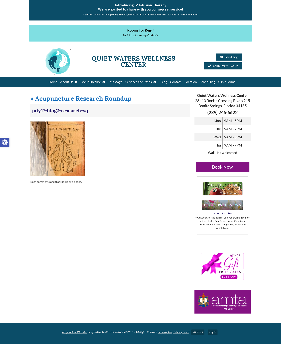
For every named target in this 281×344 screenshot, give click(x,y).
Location (190, 82)
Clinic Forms (226, 82)
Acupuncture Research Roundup (81, 98)
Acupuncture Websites (74, 332)
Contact (176, 82)
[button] (4, 142)
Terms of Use (165, 332)
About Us (66, 82)
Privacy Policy (181, 332)
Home (53, 82)
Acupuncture (91, 82)
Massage (116, 82)
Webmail (198, 332)
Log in (212, 332)
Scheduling (207, 82)
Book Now (222, 167)
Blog (164, 82)
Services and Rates (138, 82)
